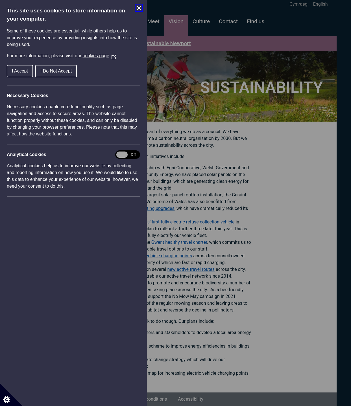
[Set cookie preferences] (11, 394)
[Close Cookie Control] (139, 8)
